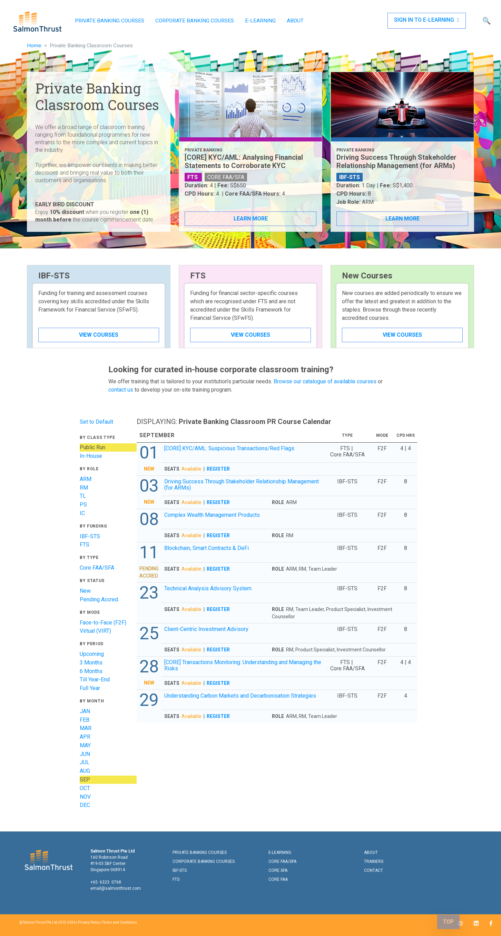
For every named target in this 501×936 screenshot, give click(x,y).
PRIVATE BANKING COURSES (109, 21)
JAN (85, 711)
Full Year (90, 688)
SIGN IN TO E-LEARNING (426, 20)
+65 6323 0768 (105, 882)
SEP (85, 779)
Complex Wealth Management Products (212, 515)
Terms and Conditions (119, 922)
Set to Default (96, 421)
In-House (91, 456)
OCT (85, 788)
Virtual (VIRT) (95, 631)
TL (83, 496)
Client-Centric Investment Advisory (206, 629)
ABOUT (295, 21)
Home (34, 45)
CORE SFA (277, 870)
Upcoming (92, 654)
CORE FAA (278, 879)
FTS (84, 544)
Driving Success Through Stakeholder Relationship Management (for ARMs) (241, 484)
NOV (85, 797)
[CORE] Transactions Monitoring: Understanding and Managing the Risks (242, 665)
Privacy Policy (89, 922)
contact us (120, 389)
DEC (85, 805)
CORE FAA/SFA (282, 861)
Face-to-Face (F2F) (103, 622)
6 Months (91, 671)
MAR (85, 728)
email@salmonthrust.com (115, 888)
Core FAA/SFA (97, 567)
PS (83, 504)
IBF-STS (90, 536)
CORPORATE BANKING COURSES (194, 21)
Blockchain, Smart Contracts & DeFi (206, 548)
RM (84, 487)
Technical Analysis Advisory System (208, 588)
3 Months (91, 662)
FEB (84, 720)
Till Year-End (95, 679)
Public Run (92, 447)
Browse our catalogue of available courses (325, 381)
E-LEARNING (260, 21)
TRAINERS (373, 861)
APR (85, 736)
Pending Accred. (99, 599)
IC (82, 513)
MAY (85, 745)
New (85, 591)
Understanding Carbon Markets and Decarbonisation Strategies (240, 695)
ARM (85, 479)
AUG (85, 771)
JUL (84, 762)
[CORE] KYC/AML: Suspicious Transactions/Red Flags (229, 448)
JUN (85, 754)
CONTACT (373, 870)
